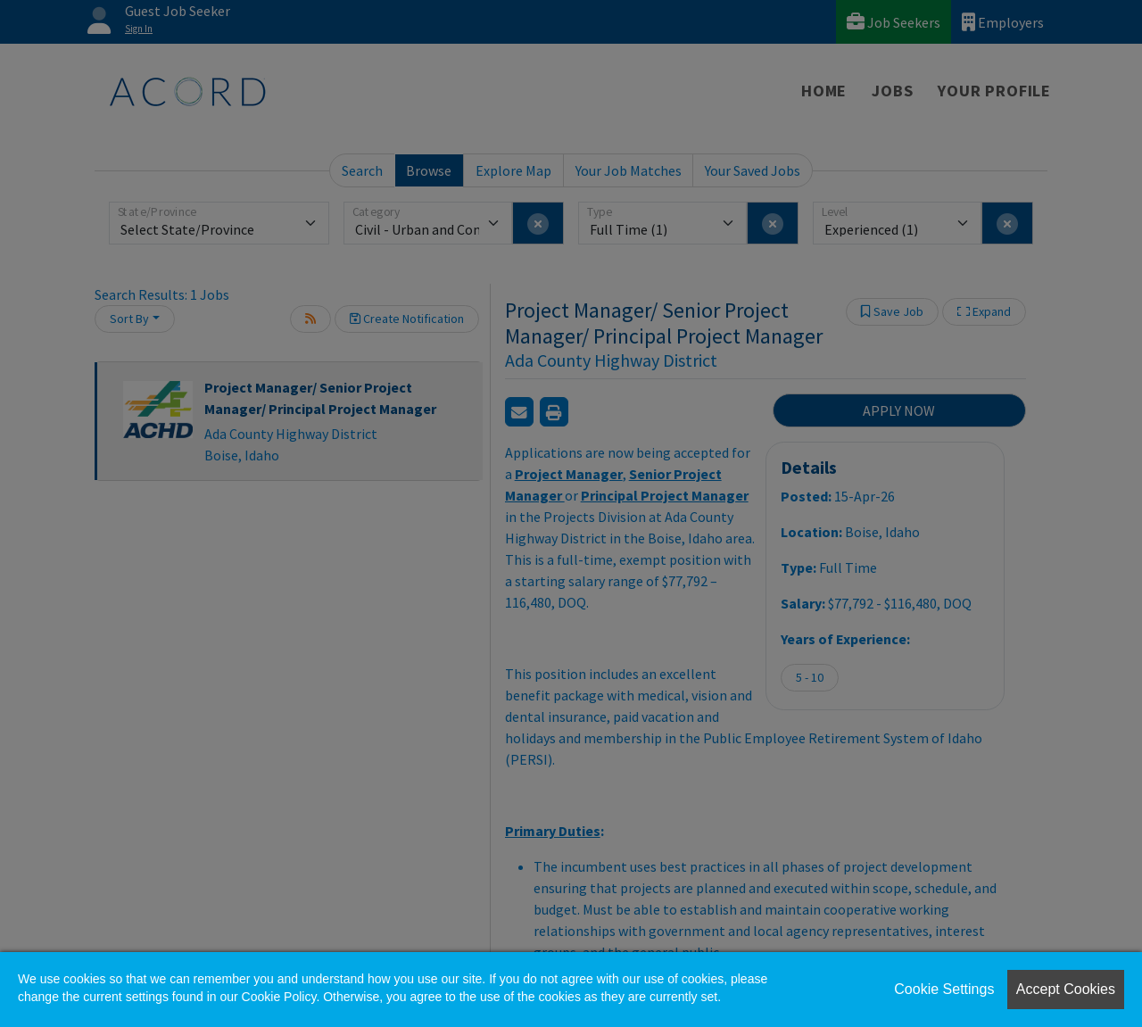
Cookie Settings (944, 989)
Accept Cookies (1065, 989)
